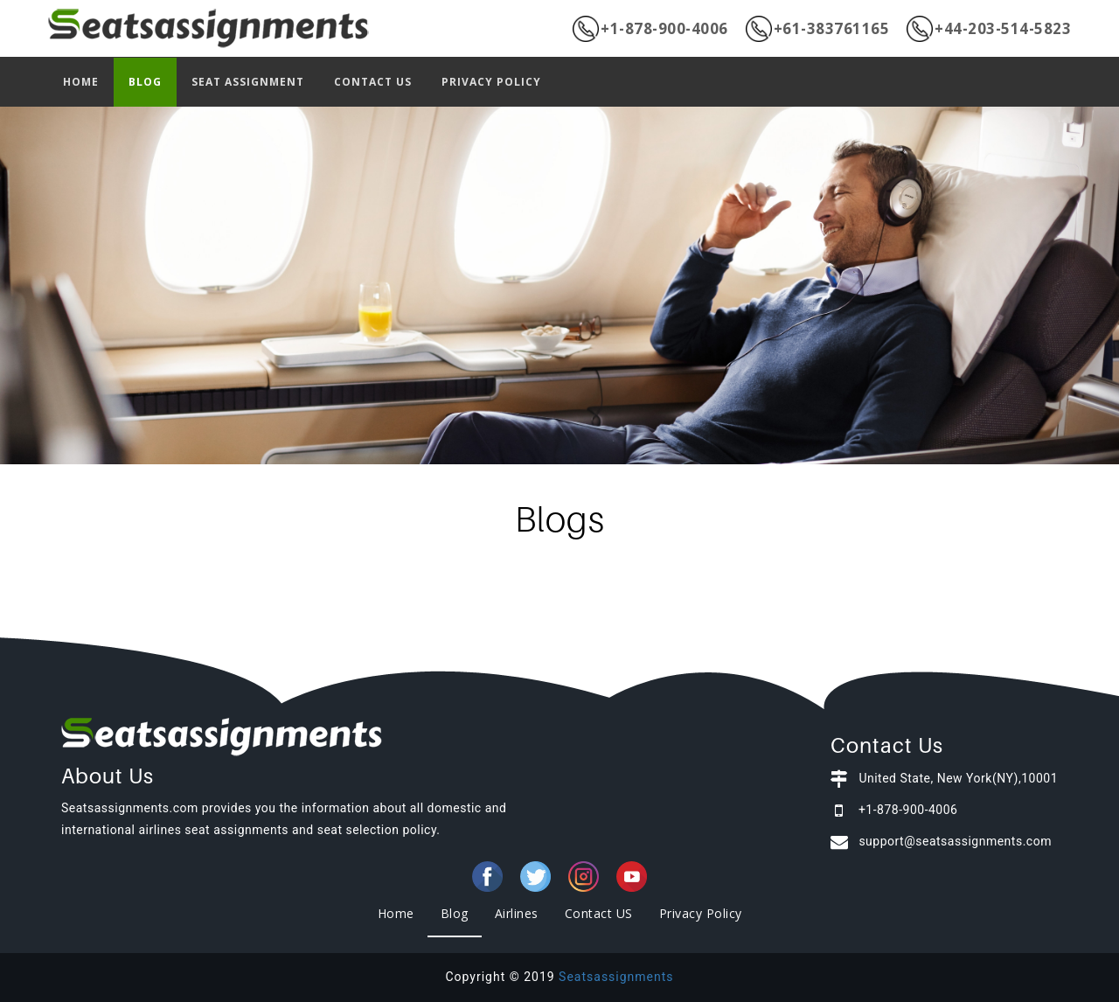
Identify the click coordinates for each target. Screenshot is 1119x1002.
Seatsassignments (616, 977)
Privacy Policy (700, 913)
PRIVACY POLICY (491, 81)
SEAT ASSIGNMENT (247, 81)
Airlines (517, 913)
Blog (455, 913)
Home (396, 913)
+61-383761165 (818, 29)
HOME (81, 81)
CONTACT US (373, 81)
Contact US (599, 913)
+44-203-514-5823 (989, 29)
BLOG (145, 81)
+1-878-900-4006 (650, 29)
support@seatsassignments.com (955, 841)
